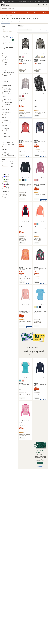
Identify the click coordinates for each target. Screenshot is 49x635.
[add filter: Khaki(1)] (5, 181)
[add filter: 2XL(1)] (3, 56)
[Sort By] (25, 30)
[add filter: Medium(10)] (4, 61)
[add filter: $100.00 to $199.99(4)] (7, 146)
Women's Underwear (18, 15)
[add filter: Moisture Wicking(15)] (7, 102)
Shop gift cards (33, 354)
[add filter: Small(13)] (4, 59)
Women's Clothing (9, 15)
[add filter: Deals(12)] (4, 81)
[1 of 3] (23, 94)
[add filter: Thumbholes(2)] (6, 104)
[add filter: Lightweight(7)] (5, 89)
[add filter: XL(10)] (3, 64)
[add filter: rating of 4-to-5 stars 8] (7, 163)
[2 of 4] (24, 54)
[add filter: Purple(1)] (5, 184)
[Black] (20, 56)
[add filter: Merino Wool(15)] (5, 99)
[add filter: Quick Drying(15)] (6, 101)
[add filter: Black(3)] (5, 174)
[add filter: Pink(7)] (4, 183)
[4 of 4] (29, 54)
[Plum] (37, 180)
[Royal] (23, 180)
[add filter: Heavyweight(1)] (6, 93)
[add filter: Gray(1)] (4, 178)
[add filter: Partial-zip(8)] (5, 154)
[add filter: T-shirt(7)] (4, 152)
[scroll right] (45, 56)
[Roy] (44, 56)
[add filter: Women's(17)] (5, 136)
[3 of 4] (26, 54)
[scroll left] (34, 56)
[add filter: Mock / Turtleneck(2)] (7, 155)
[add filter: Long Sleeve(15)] (5, 114)
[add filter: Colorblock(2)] (5, 195)
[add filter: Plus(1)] (3, 130)
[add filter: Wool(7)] (4, 70)
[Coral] (35, 224)
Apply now (40, 463)
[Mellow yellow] (42, 56)
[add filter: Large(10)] (4, 62)
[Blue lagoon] (36, 56)
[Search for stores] (13, 40)
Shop (7, 5)
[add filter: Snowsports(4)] (5, 122)
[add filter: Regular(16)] (4, 128)
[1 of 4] (22, 54)
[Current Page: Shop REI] (3, 1)
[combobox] (24, 8)
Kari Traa (3, 15)
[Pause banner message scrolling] (45, 13)
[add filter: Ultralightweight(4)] (6, 88)
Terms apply (35, 352)
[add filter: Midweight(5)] (5, 91)
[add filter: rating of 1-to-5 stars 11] (7, 168)
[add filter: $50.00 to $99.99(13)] (7, 144)
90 (46, 30)
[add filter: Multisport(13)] (5, 120)
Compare (22, 71)
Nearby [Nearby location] (12, 37)
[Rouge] (23, 96)
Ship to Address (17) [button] (8, 48)
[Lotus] (35, 180)
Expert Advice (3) (15, 21)
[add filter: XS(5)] (3, 57)
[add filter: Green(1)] (5, 179)
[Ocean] (25, 180)
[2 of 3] (25, 94)
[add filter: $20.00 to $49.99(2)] (7, 142)
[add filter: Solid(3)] (4, 194)
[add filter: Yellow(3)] (5, 187)
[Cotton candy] (39, 56)
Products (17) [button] (5, 21)
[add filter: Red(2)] (4, 186)
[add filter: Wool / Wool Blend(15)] (7, 72)
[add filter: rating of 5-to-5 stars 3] (7, 162)
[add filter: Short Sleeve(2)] (6, 112)
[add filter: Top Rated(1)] (5, 106)
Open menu (46, 5)
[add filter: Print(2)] (4, 197)
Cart (44, 5)
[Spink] (23, 56)
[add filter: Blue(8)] (4, 176)
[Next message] (43, 13)
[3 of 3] (28, 94)
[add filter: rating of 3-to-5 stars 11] (7, 165)
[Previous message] (3, 13)
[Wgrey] (20, 96)
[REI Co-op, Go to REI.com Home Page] (3, 5)
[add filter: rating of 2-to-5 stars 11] (7, 167)
